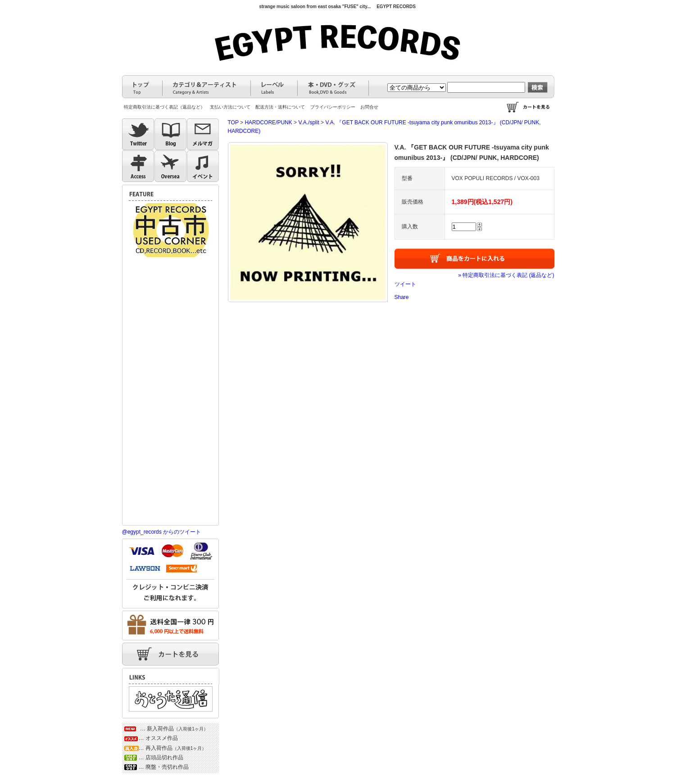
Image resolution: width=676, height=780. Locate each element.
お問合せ (369, 106)
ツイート (405, 284)
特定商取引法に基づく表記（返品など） (164, 106)
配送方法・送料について (280, 106)
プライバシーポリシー (332, 106)
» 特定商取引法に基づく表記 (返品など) (506, 275)
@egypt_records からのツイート (161, 532)
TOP (233, 122)
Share (402, 297)
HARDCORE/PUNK (268, 122)
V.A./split (308, 122)
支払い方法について (230, 106)
